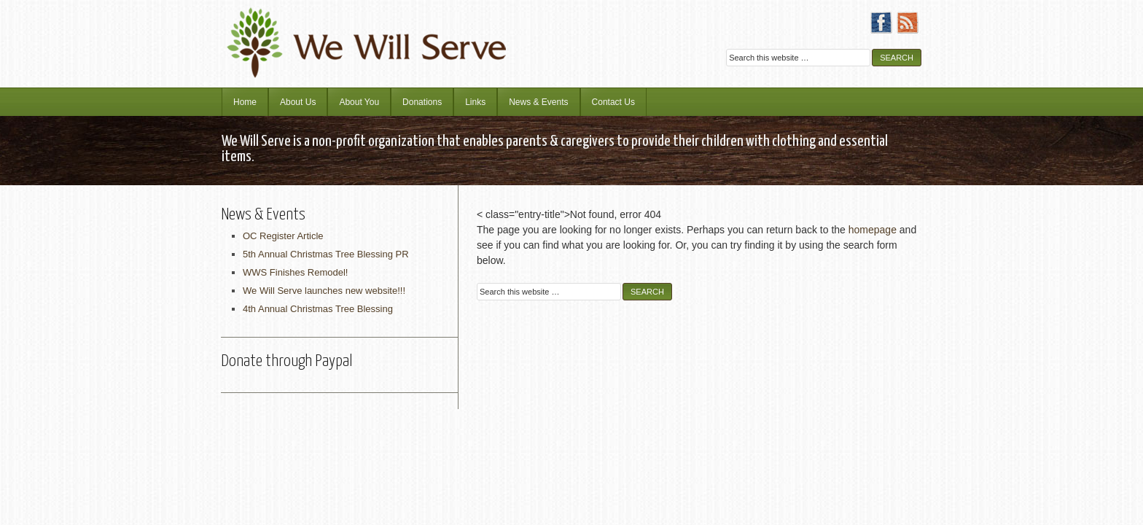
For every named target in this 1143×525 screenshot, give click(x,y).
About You (359, 102)
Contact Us (613, 102)
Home (245, 102)
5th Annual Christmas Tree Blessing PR (326, 254)
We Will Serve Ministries (349, 33)
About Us (298, 102)
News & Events (538, 102)
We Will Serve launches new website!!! (324, 290)
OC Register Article (283, 235)
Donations (422, 102)
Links (475, 102)
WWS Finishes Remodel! (295, 272)
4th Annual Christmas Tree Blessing (318, 308)
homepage (873, 230)
